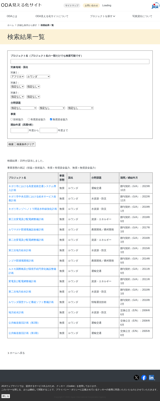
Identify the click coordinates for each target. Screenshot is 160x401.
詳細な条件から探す (27, 25)
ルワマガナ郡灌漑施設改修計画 (26, 229)
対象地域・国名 (19, 67)
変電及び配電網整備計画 (22, 281)
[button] (102, 17)
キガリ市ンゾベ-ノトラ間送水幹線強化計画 (33, 209)
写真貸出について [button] (142, 16)
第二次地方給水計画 (20, 291)
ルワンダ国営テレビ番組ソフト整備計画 (31, 302)
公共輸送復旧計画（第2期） (24, 322)
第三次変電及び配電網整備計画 (26, 219)
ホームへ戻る (17, 353)
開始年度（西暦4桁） (23, 124)
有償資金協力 (36, 119)
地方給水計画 (16, 312)
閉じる (5, 396)
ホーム (10, 25)
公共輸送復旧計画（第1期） (24, 333)
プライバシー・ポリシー (68, 389)
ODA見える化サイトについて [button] (51, 16)
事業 (13, 114)
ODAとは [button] (12, 16)
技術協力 (17, 119)
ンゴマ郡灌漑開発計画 (21, 260)
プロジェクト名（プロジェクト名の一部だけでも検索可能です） (47, 55)
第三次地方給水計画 (20, 250)
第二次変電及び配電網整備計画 (26, 240)
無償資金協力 (59, 119)
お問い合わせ (91, 5)
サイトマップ (71, 5)
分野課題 (16, 103)
